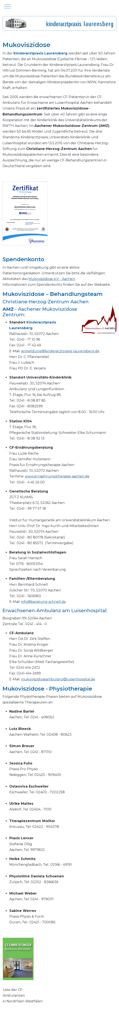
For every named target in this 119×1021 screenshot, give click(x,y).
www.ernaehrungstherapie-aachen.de (57, 476)
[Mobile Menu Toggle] (7, 6)
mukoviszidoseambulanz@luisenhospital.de (58, 679)
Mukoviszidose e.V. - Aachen (51, 279)
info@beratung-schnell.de (43, 602)
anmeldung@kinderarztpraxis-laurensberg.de (60, 351)
